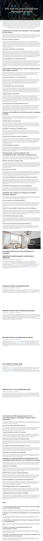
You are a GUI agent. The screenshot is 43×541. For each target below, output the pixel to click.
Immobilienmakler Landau (10, 368)
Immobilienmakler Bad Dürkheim (13, 371)
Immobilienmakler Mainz (18, 289)
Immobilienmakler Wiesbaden (26, 318)
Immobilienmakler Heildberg (29, 290)
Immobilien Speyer (12, 367)
